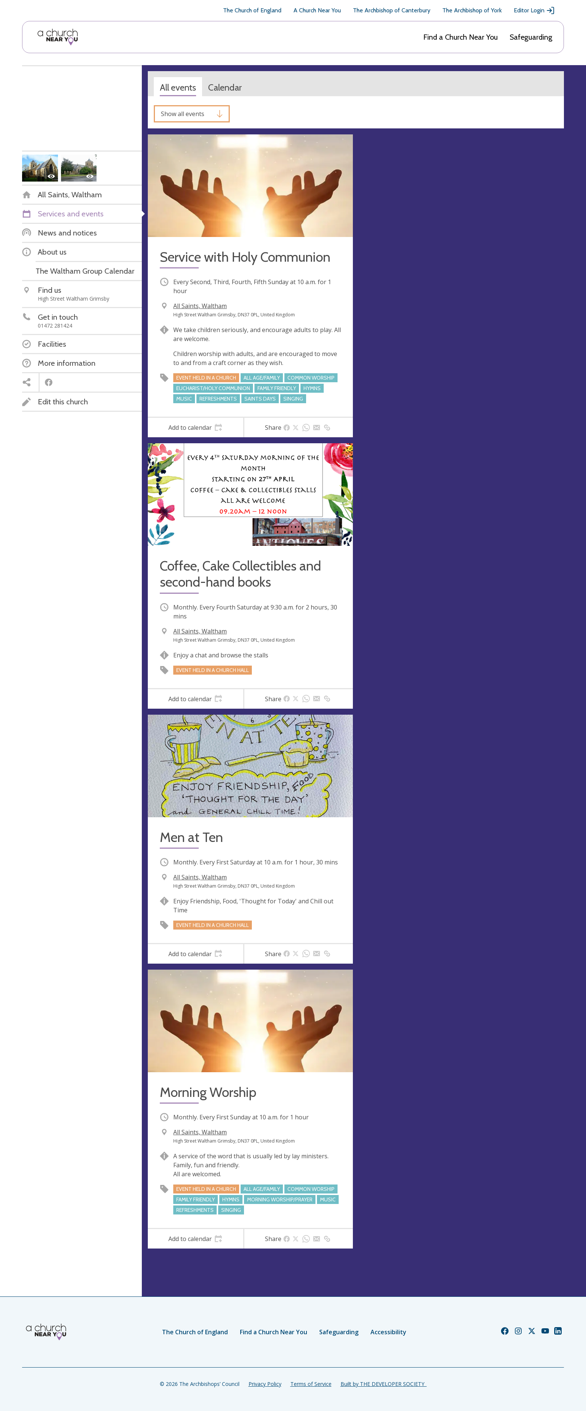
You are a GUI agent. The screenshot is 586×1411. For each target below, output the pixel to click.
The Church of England (252, 10)
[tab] (195, 427)
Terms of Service (311, 1383)
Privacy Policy (264, 1383)
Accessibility (388, 1332)
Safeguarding (531, 37)
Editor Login (534, 10)
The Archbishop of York (472, 10)
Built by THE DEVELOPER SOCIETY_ (384, 1383)
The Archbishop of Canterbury (391, 10)
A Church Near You (317, 10)
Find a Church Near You (460, 37)
